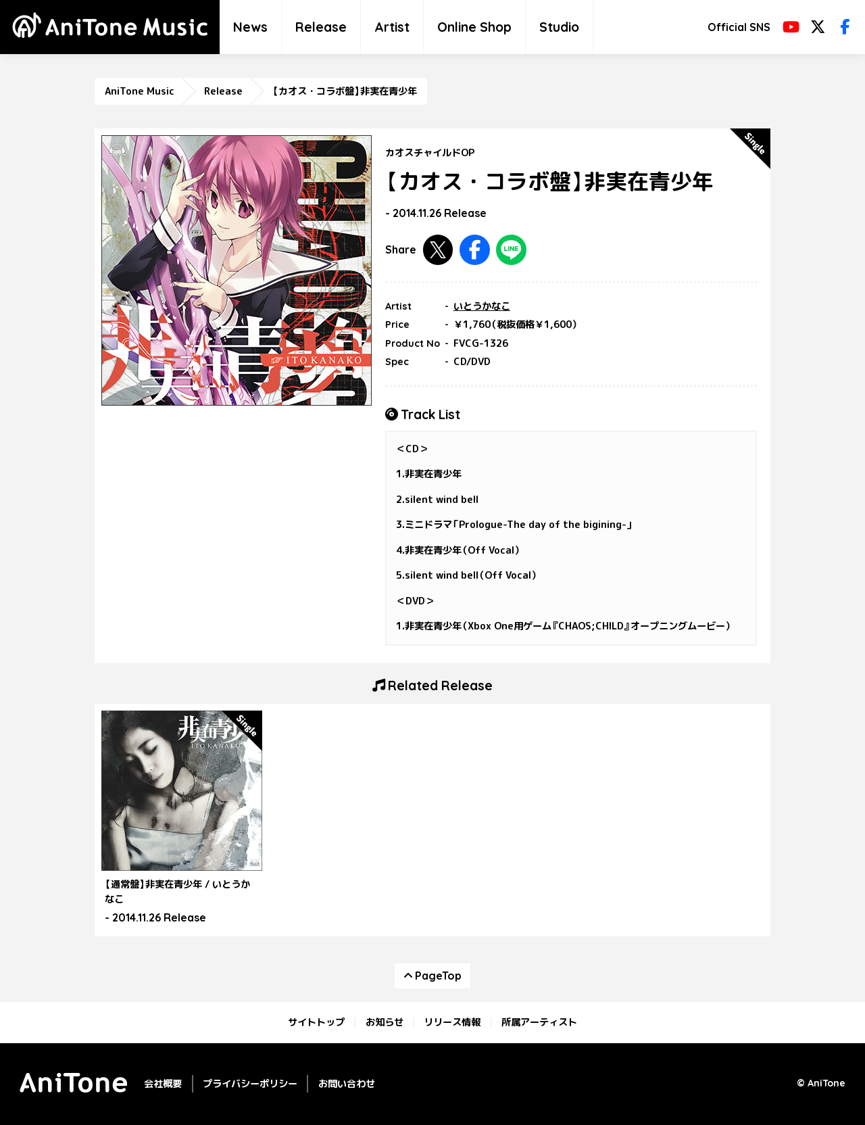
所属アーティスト (539, 1022)
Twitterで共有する (438, 250)
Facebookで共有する (475, 250)
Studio (559, 27)
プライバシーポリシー (250, 1083)
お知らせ (384, 1022)
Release (321, 27)
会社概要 (163, 1083)
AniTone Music (139, 91)
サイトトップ (316, 1022)
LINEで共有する (511, 250)
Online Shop (474, 27)
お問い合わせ (346, 1083)
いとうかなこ (481, 306)
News (250, 27)
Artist (392, 27)
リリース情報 (452, 1022)
